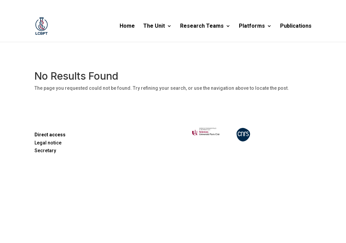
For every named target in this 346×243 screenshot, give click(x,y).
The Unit (154, 26)
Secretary (45, 150)
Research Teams (202, 26)
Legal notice (47, 142)
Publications (296, 26)
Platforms (252, 26)
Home (127, 26)
